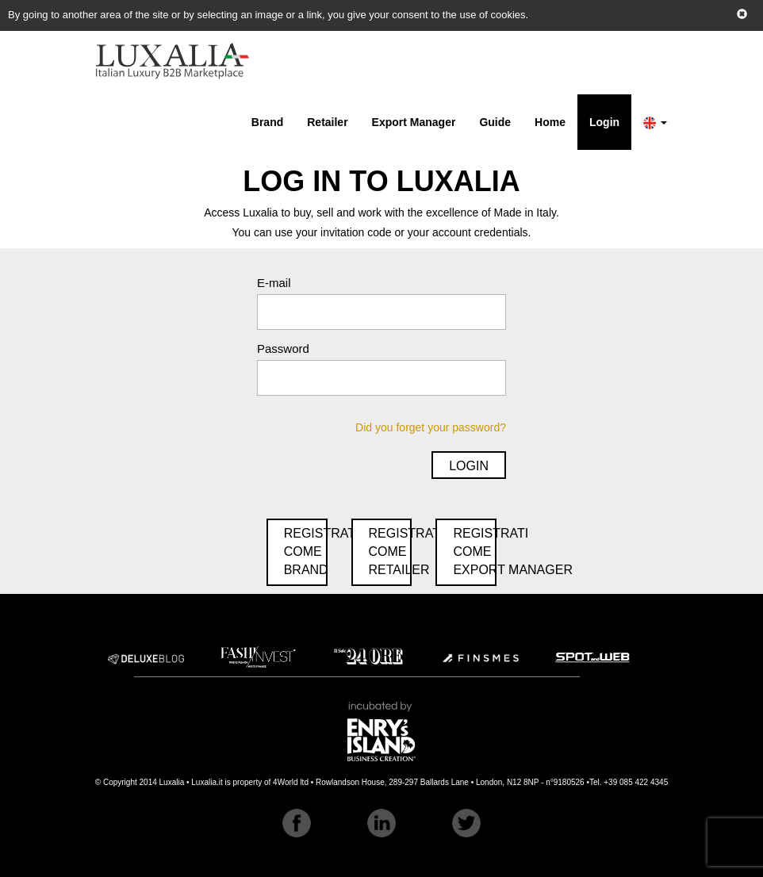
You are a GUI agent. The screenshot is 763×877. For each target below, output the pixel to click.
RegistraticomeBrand (306, 551)
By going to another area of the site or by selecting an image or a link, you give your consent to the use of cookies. (268, 15)
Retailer (327, 122)
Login (604, 122)
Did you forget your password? (430, 427)
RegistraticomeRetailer (390, 551)
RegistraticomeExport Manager (475, 551)
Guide (495, 122)
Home (550, 122)
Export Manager (414, 122)
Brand (267, 122)
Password (283, 348)
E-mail (274, 282)
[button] (655, 122)
